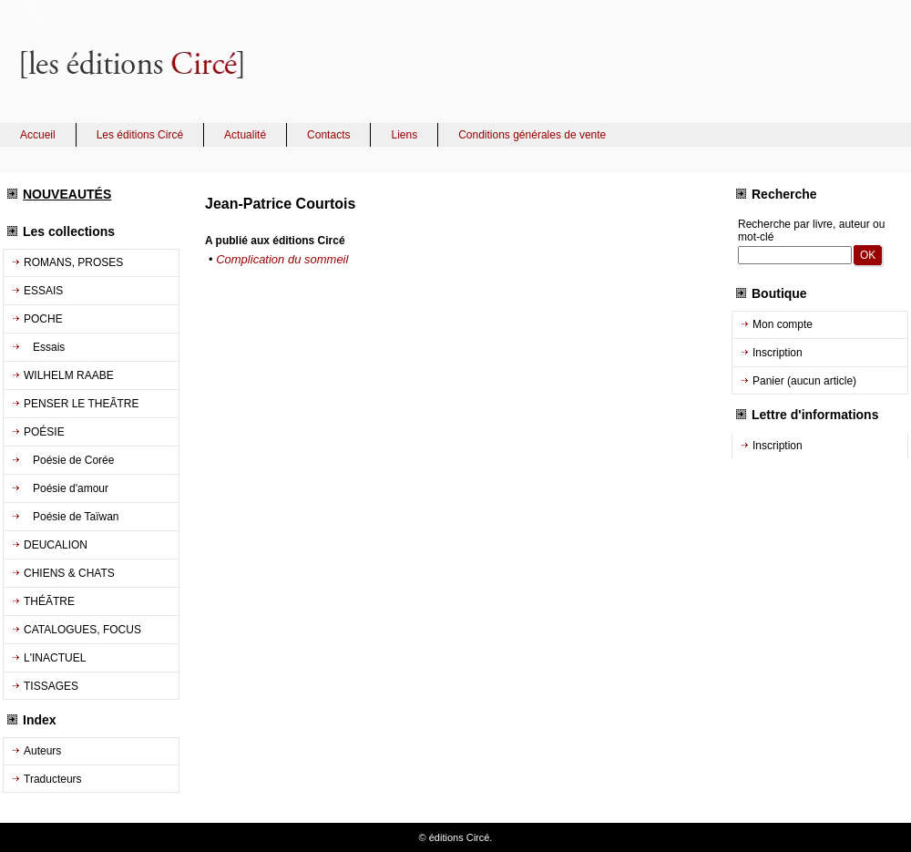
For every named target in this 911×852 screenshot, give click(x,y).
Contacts (328, 134)
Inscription (777, 352)
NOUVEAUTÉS (67, 194)
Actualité (245, 134)
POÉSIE (44, 432)
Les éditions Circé (140, 134)
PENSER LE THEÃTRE (81, 403)
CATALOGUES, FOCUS (82, 629)
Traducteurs (53, 779)
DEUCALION (55, 545)
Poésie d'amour (66, 488)
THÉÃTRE (49, 601)
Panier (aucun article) (804, 381)
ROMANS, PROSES (73, 262)
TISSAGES (51, 686)
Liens (404, 134)
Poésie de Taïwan (71, 516)
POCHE (43, 319)
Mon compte (782, 324)
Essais (44, 347)
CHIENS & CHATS (69, 573)
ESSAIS (43, 290)
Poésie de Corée (69, 460)
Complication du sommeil (282, 259)
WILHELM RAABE (69, 375)
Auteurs (42, 750)
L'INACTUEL (55, 658)
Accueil (38, 134)
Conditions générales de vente (532, 134)
